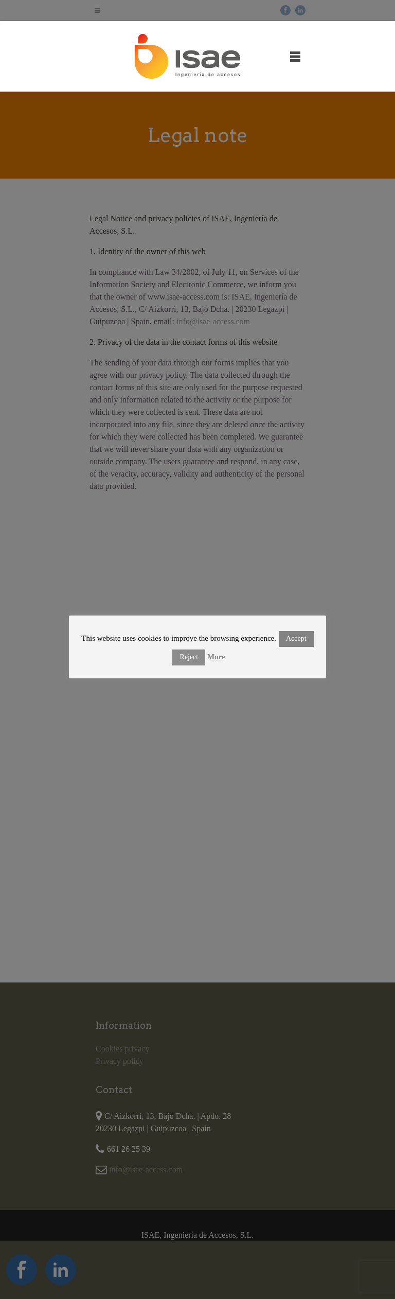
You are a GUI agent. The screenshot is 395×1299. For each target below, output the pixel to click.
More (216, 657)
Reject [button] (188, 657)
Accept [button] (296, 638)
